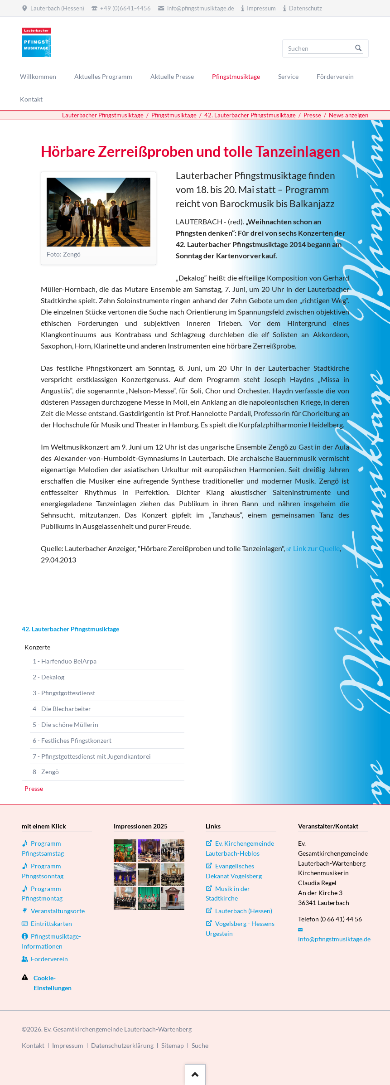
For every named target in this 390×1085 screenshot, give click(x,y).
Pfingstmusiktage (174, 115)
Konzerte (37, 647)
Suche (200, 1045)
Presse (312, 115)
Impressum (67, 1045)
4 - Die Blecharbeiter (62, 708)
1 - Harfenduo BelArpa (64, 661)
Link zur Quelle (316, 548)
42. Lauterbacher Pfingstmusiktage (250, 115)
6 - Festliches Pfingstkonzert (72, 740)
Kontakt (33, 1045)
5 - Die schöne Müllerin (65, 724)
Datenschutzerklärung (122, 1045)
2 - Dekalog (48, 677)
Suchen (358, 48)
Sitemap (172, 1045)
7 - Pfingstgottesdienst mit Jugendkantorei (92, 756)
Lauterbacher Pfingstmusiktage (103, 115)
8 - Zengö (46, 771)
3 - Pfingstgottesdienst (64, 693)
